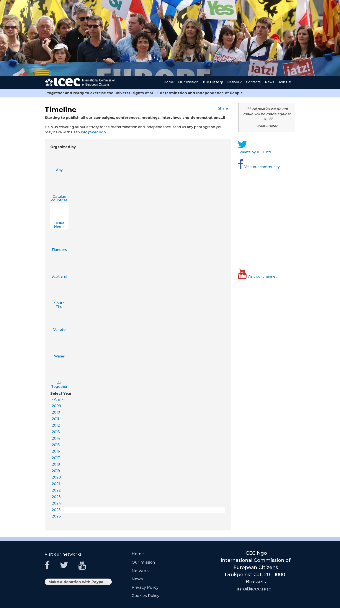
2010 (56, 412)
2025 (56, 510)
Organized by (63, 147)
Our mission (188, 82)
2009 (56, 406)
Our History (213, 82)
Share (224, 108)
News (269, 82)
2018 (56, 464)
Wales (59, 356)
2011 (55, 419)
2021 (56, 484)
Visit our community (260, 167)
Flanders (59, 250)
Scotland (59, 276)
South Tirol (59, 305)
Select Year (61, 393)
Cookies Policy (145, 595)
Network (234, 82)
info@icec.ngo (95, 132)
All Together (59, 385)
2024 (56, 503)
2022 (56, 490)
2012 (56, 425)
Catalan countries (59, 198)
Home (169, 82)
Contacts (253, 82)
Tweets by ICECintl (256, 152)
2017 (56, 458)
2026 (56, 516)
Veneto (59, 330)
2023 (56, 497)
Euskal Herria (59, 225)
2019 (56, 471)
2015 (56, 445)
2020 (56, 477)
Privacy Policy (145, 587)
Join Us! (284, 82)
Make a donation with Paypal (78, 582)
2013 (56, 432)
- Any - (59, 170)
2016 (56, 451)
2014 (56, 438)
